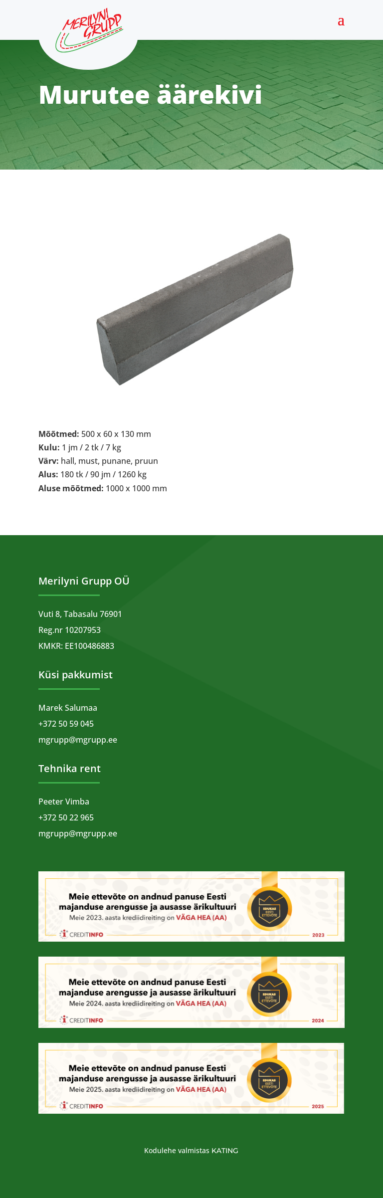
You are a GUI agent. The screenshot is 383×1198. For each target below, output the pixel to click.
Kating (224, 1150)
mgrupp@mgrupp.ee (77, 739)
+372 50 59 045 (66, 723)
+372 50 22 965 (66, 817)
